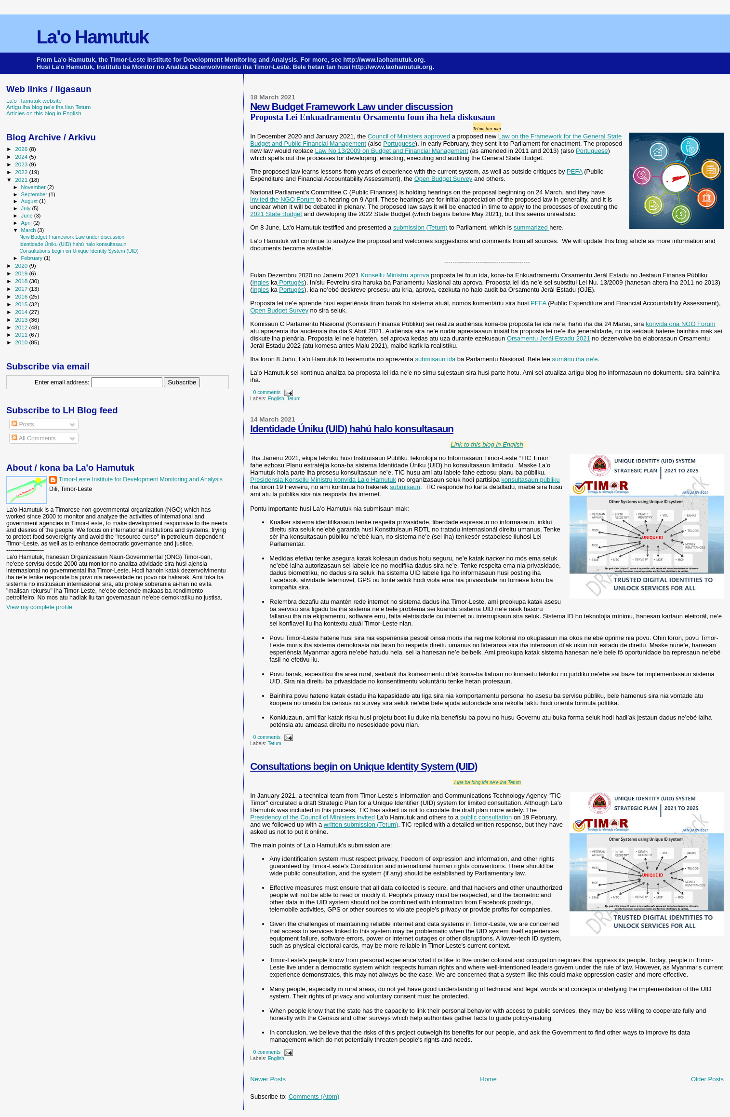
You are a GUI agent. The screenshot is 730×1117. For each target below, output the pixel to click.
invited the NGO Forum (282, 199)
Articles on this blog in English (43, 113)
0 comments (267, 392)
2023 (22, 164)
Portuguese (399, 143)
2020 (22, 265)
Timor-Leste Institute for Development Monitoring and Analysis (141, 479)
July (26, 208)
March (29, 230)
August (30, 201)
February (32, 258)
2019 (22, 273)
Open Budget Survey (443, 178)
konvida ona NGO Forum (681, 323)
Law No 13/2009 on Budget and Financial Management (391, 150)
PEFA (575, 171)
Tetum (293, 398)
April (27, 223)
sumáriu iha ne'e (574, 359)
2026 (22, 149)
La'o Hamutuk (92, 37)
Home (488, 1079)
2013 (22, 319)
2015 (22, 304)
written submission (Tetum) (361, 824)
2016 (22, 296)
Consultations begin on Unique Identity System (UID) (363, 766)
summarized (531, 227)
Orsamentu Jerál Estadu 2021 (548, 338)
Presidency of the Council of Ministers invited (312, 817)
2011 (22, 334)
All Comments (34, 438)
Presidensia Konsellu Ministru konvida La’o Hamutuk (323, 479)
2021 (22, 180)
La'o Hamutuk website (34, 100)
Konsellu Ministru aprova (394, 275)
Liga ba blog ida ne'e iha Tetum (487, 782)
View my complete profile (39, 607)
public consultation (486, 817)
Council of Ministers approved (409, 136)
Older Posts (707, 1079)
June (27, 215)
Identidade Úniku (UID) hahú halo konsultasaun (351, 428)
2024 (22, 156)
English (276, 398)
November (34, 187)
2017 (22, 289)
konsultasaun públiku (530, 479)
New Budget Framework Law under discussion (351, 106)
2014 (22, 312)
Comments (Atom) (314, 1096)
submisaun (405, 486)
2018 (22, 281)
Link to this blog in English (487, 444)
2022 (22, 172)
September (35, 194)
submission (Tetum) (420, 227)
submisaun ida (435, 359)
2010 (22, 342)
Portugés (291, 282)
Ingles (260, 282)
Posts (23, 424)
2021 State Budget (276, 214)
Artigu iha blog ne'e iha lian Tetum (48, 107)
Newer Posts (268, 1079)
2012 (22, 327)
